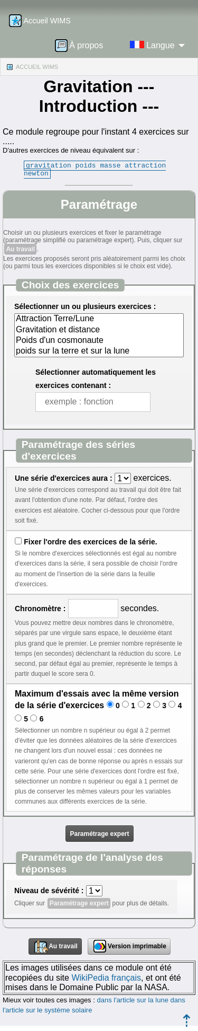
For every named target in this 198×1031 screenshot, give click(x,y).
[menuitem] (82, 45)
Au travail (20, 249)
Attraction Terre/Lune (99, 319)
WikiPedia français (106, 977)
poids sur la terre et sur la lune (99, 351)
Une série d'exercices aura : (63, 478)
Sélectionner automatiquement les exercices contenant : (95, 379)
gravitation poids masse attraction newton (95, 170)
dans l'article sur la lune (132, 1000)
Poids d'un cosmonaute (99, 341)
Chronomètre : (40, 608)
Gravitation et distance (99, 330)
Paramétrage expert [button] (99, 834)
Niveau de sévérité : (49, 890)
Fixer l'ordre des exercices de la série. (90, 541)
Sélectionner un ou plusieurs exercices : (85, 306)
